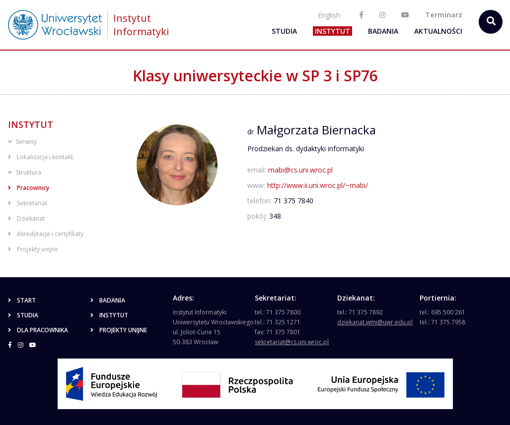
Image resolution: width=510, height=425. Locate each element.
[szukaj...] (491, 22)
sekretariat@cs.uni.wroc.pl (292, 342)
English (329, 15)
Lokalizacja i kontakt (40, 157)
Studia (284, 31)
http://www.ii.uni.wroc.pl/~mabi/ (317, 185)
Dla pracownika (38, 330)
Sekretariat (27, 203)
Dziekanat (26, 218)
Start (22, 300)
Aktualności (438, 31)
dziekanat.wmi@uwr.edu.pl (375, 322)
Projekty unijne (33, 249)
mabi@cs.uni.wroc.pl (300, 170)
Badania (383, 31)
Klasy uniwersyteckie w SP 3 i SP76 (255, 75)
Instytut (332, 31)
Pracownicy (28, 187)
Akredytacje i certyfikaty (45, 234)
